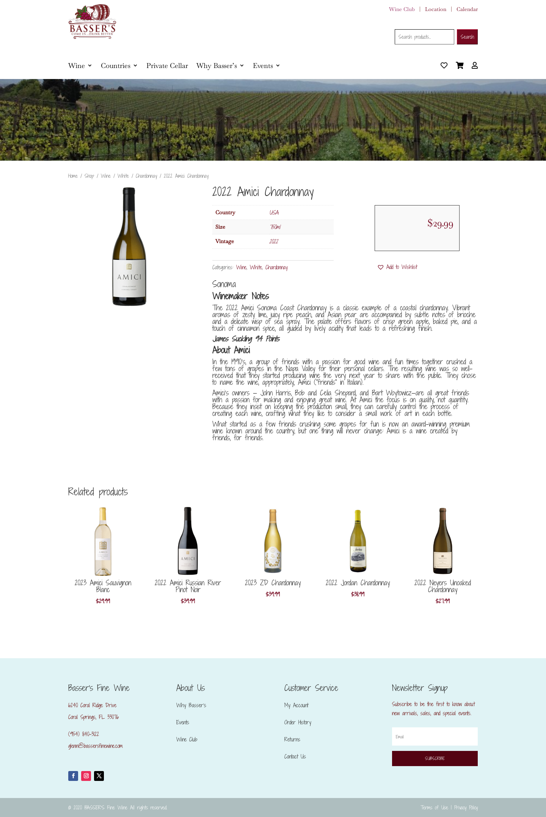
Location (435, 9)
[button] (397, 267)
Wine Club (402, 9)
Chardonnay (146, 176)
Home (73, 176)
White (123, 176)
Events (263, 65)
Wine (76, 65)
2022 (273, 241)
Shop (89, 176)
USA (273, 212)
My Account (296, 705)
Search (467, 37)
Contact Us (295, 756)
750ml (274, 227)
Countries (115, 65)
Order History (297, 722)
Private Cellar (167, 65)
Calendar (467, 9)
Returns (292, 739)
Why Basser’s (216, 65)
